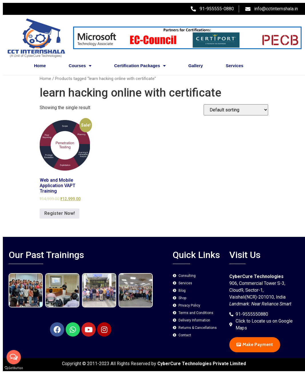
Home (40, 65)
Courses (80, 66)
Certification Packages (140, 66)
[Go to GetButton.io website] (14, 368)
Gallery (195, 65)
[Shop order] (236, 109)
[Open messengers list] (14, 357)
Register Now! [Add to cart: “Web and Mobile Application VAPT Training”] (59, 213)
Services (234, 65)
